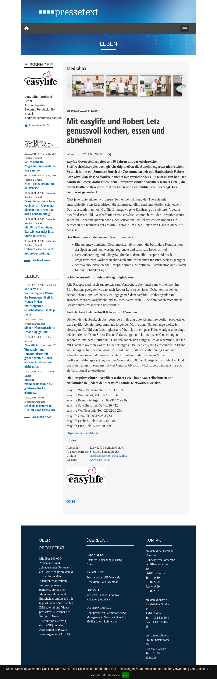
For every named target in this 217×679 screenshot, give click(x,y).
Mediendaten (94, 621)
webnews (92, 599)
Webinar (113, 582)
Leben (117, 559)
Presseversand (94, 577)
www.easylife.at (100, 459)
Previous (69, 86)
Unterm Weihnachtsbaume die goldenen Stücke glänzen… (38, 386)
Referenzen (110, 621)
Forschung (105, 559)
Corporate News (116, 612)
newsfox (114, 595)
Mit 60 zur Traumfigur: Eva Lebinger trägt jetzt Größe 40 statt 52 (39, 231)
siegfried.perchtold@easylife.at (109, 455)
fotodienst (105, 599)
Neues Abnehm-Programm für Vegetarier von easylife (40, 166)
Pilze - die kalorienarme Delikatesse (39, 185)
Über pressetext (95, 612)
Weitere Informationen (105, 675)
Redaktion (92, 582)
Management (94, 617)
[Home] (26, 28)
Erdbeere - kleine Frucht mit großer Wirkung (39, 251)
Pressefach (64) (37, 125)
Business (91, 559)
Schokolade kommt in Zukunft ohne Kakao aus (39, 408)
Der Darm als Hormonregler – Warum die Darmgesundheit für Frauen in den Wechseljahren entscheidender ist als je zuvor (40, 302)
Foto (103, 582)
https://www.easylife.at (82, 433)
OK (125, 675)
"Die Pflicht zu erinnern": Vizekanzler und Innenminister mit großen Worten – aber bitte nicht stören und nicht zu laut (40, 356)
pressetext (92, 595)
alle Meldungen (41, 260)
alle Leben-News (41, 417)
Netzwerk (109, 617)
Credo (120, 617)
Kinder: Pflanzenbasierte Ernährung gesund (39, 329)
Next (184, 86)
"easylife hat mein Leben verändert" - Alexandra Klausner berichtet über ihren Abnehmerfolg (40, 207)
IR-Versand (112, 577)
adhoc (103, 595)
